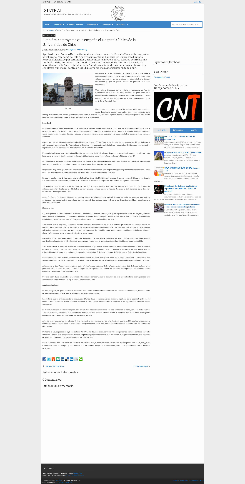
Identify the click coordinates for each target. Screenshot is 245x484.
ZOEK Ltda (77, 473)
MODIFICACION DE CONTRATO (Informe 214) (182, 152)
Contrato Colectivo (75, 24)
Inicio (47, 24)
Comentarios (178, 130)
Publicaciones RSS (180, 480)
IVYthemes (60, 482)
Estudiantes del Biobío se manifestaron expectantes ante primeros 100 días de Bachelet (180, 188)
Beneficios (91, 24)
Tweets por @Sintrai (162, 77)
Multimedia (120, 24)
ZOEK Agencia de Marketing (76, 50)
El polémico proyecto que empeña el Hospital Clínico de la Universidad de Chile (89, 42)
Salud (53, 35)
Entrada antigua (140, 366)
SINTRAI (52, 10)
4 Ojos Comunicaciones (74, 475)
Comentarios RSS (196, 480)
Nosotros (58, 24)
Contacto (197, 2)
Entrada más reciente (54, 366)
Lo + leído (162, 130)
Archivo (194, 130)
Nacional (46, 35)
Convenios (106, 24)
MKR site (69, 482)
